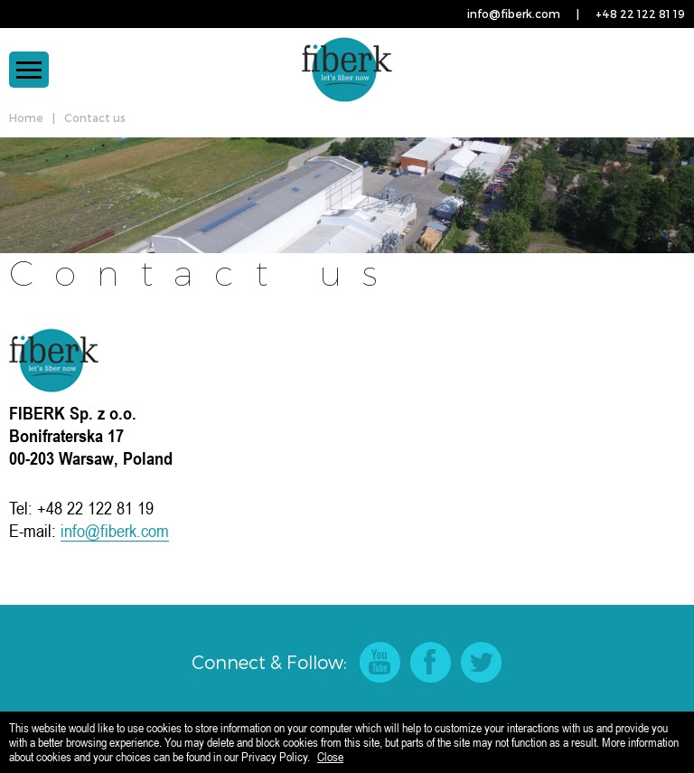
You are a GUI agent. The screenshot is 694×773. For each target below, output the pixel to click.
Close (330, 756)
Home (26, 117)
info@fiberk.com (513, 13)
